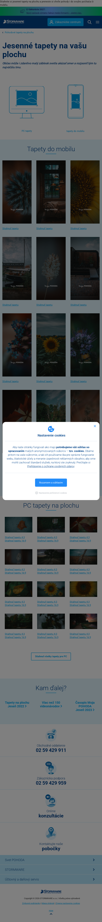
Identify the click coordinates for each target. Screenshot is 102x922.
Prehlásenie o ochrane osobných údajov (50, 466)
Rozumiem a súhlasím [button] (51, 482)
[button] (51, 493)
